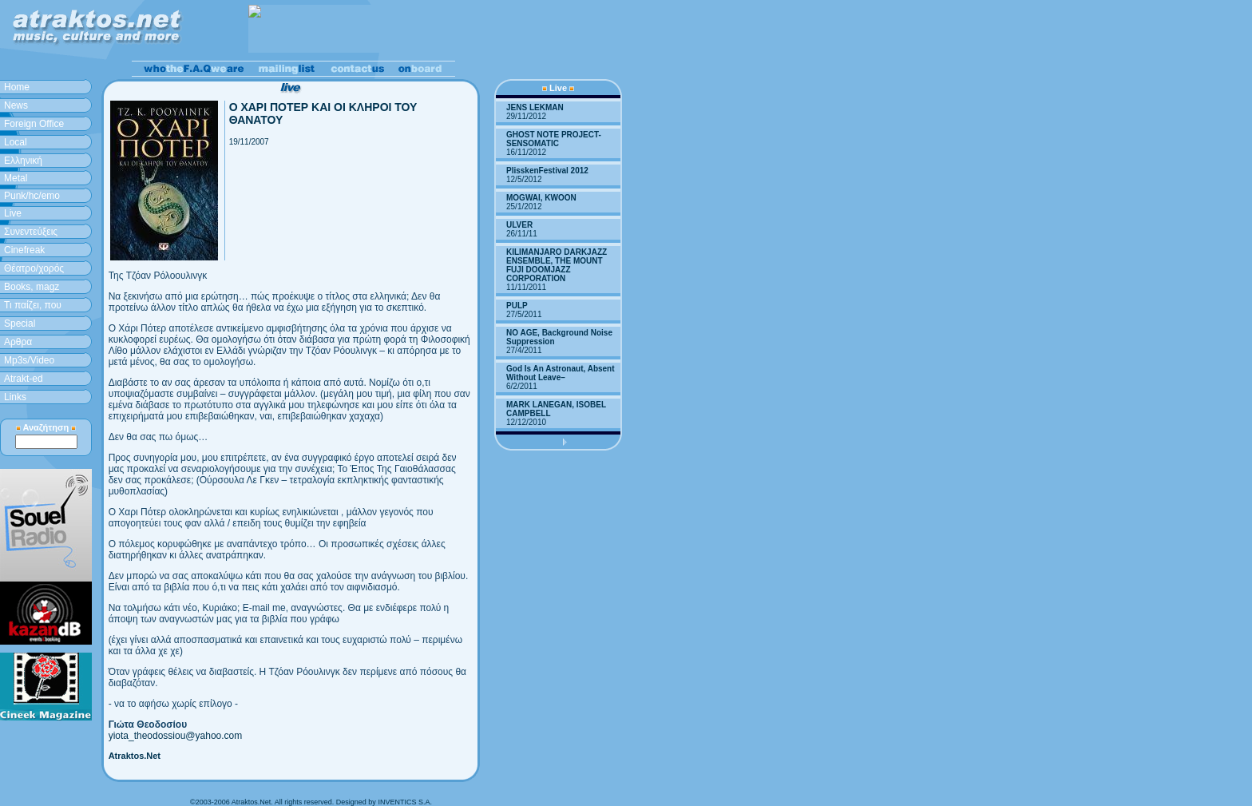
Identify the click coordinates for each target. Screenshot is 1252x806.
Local (15, 142)
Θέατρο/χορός (34, 268)
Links (15, 397)
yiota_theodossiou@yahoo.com (176, 735)
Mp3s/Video (29, 360)
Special (19, 323)
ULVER (519, 224)
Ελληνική (23, 160)
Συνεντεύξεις (30, 231)
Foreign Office (34, 123)
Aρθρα (18, 341)
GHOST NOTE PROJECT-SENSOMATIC (553, 139)
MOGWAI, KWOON (541, 197)
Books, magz (31, 286)
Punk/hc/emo (32, 195)
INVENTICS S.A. (405, 802)
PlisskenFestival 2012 (547, 170)
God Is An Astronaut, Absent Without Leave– (560, 373)
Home (17, 87)
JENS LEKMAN (535, 107)
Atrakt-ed (23, 378)
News (16, 105)
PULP (517, 305)
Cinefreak (24, 250)
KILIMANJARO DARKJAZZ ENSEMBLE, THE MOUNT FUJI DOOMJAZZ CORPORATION (556, 265)
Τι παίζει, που (32, 305)
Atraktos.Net (134, 755)
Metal (15, 178)
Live (13, 213)
